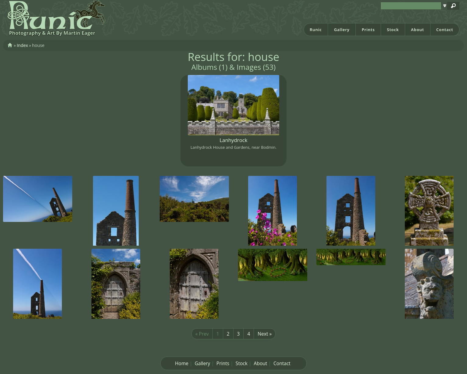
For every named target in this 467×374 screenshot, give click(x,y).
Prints (368, 29)
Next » (265, 333)
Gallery (342, 29)
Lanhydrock (233, 140)
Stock (393, 29)
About (417, 29)
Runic (316, 29)
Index (22, 45)
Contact (444, 29)
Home (181, 363)
